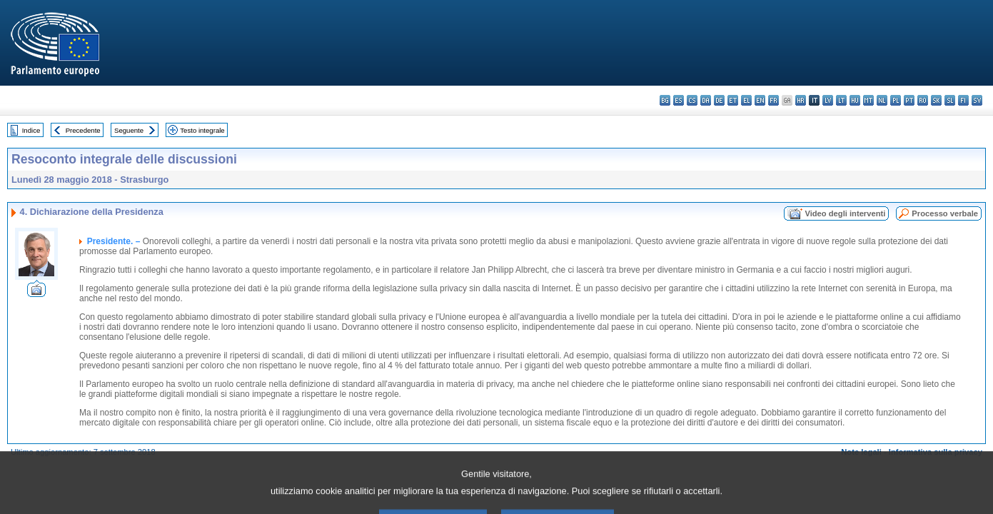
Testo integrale (202, 130)
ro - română (922, 100)
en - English (760, 100)
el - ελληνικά (746, 100)
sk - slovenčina (936, 100)
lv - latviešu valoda (827, 100)
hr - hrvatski (800, 100)
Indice (31, 130)
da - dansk (705, 100)
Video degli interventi (845, 213)
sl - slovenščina (949, 100)
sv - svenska (977, 100)
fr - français (773, 100)
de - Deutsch (719, 100)
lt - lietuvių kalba (841, 100)
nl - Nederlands (882, 100)
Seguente (128, 130)
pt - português (909, 100)
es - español (678, 100)
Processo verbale (945, 213)
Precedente (83, 130)
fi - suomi (963, 100)
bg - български (665, 100)
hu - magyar (855, 100)
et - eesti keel (732, 100)
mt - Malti (868, 100)
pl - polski (895, 100)
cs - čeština (692, 100)
